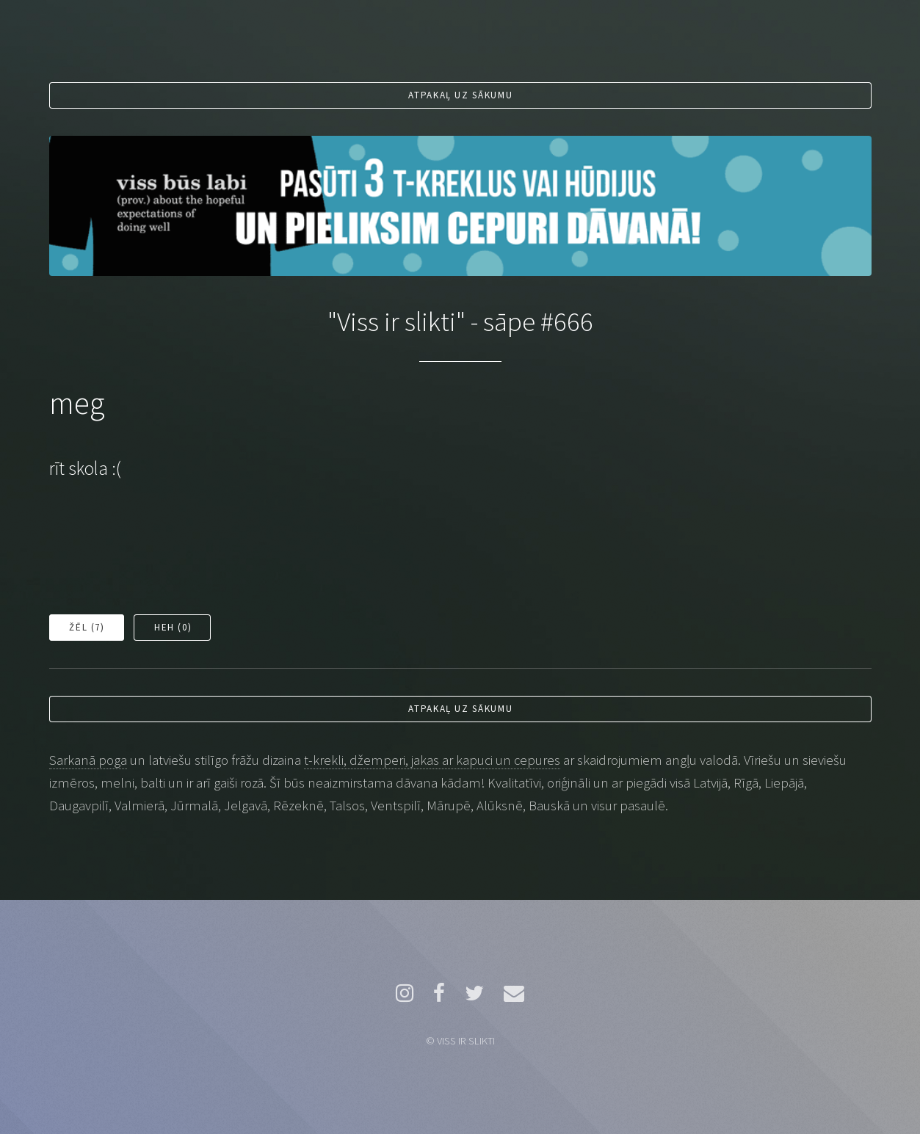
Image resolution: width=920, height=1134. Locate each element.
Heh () (173, 627)
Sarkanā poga (88, 760)
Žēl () (86, 627)
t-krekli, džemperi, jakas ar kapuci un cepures (432, 760)
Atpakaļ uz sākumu (460, 95)
